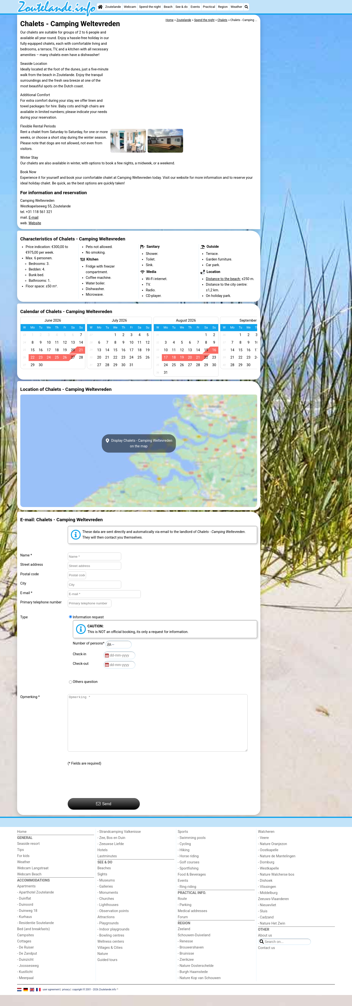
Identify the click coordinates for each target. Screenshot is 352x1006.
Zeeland (184, 940)
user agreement (51, 1000)
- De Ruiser (25, 958)
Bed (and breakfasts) (33, 940)
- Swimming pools (192, 849)
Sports (183, 843)
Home (22, 843)
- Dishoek (265, 892)
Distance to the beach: (223, 279)
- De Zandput (27, 964)
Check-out (81, 664)
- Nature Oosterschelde (196, 977)
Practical (209, 7)
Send (103, 815)
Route (182, 910)
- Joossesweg (28, 977)
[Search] (246, 7)
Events (195, 7)
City (23, 583)
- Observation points (113, 922)
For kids (23, 867)
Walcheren (266, 843)
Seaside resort (28, 855)
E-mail (34, 217)
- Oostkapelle (268, 861)
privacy (66, 1000)
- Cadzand (266, 928)
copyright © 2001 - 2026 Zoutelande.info (94, 1000)
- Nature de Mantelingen (277, 867)
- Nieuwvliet (267, 916)
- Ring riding (187, 898)
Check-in (80, 654)
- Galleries (105, 897)
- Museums (106, 891)
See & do (182, 7)
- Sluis (262, 922)
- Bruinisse (186, 964)
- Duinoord (25, 916)
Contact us (266, 959)
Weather (236, 7)
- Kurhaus (24, 928)
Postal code (29, 574)
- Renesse (185, 952)
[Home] (100, 7)
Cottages (24, 952)
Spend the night (150, 7)
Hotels (103, 861)
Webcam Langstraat (33, 879)
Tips (20, 861)
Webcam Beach (29, 885)
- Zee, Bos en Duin (111, 849)
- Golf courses (188, 873)
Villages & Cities (110, 959)
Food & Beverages (192, 885)
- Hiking (183, 861)
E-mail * (26, 593)
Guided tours (108, 971)
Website (35, 223)
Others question (85, 682)
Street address (31, 565)
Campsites (25, 946)
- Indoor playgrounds (114, 940)
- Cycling (184, 855)
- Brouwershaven (191, 958)
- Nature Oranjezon (272, 855)
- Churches (106, 910)
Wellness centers (111, 952)
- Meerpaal (25, 989)
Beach (168, 7)
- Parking (184, 916)
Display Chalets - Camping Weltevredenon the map (138, 443)
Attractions (106, 928)
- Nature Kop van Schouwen (199, 989)
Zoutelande (113, 7)
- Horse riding (188, 867)
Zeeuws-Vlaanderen (273, 910)
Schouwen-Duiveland (194, 946)
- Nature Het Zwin (271, 934)
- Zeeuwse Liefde (111, 855)
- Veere (263, 849)
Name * (26, 555)
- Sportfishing (188, 879)
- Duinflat (24, 909)
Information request (88, 617)
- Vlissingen (267, 898)
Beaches (104, 879)
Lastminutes (107, 867)
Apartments (26, 897)
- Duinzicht (25, 971)
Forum (183, 928)
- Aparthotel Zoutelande (35, 903)
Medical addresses (192, 922)
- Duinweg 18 (27, 922)
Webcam (130, 7)
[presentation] (105, 793)
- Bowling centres (111, 946)
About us (265, 946)
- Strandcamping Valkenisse (119, 843)
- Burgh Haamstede (193, 983)
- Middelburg (268, 904)
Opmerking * (30, 697)
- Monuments (108, 904)
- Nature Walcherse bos (276, 885)
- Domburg (266, 873)
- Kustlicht (25, 983)
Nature (103, 965)
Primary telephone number (41, 602)
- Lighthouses (108, 916)
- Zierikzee (186, 971)
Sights (102, 885)
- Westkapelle (268, 879)
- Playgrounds (108, 934)
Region (223, 7)
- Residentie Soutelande (35, 934)
